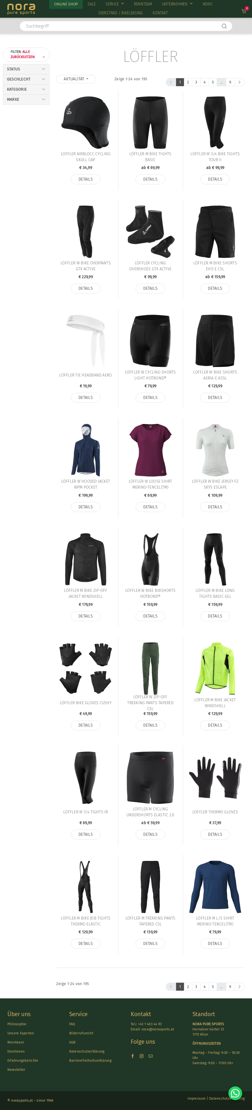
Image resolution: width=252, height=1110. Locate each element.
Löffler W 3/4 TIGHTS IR (85, 812)
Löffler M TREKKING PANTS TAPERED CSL (150, 921)
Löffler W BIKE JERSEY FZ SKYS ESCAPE (215, 484)
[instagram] (141, 1056)
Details (86, 179)
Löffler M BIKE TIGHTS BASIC (150, 157)
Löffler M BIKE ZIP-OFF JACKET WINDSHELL (85, 593)
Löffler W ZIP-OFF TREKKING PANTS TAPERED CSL (150, 702)
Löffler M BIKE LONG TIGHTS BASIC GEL (215, 593)
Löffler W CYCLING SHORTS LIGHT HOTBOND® (150, 375)
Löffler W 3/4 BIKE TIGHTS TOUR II (215, 157)
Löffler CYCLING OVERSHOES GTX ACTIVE (150, 266)
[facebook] (133, 1056)
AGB (72, 1042)
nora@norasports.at (157, 1029)
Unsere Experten (20, 1033)
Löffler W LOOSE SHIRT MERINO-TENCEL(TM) (150, 484)
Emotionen (16, 1051)
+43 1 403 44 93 (150, 1024)
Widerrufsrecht (81, 1033)
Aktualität (74, 79)
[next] (239, 82)
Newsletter (16, 1070)
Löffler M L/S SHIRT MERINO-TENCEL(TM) (215, 921)
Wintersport (18, 136)
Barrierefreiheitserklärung (90, 1061)
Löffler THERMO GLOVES (215, 812)
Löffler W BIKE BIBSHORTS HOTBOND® (150, 593)
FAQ (72, 1024)
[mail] (151, 1056)
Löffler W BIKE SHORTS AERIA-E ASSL (215, 375)
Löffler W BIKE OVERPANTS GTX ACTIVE (86, 266)
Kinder (12, 115)
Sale (11, 79)
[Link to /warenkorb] (243, 11)
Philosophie (17, 1024)
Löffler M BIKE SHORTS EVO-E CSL (215, 266)
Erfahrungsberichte (22, 1061)
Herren (13, 110)
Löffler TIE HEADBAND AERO (85, 375)
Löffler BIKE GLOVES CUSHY (85, 702)
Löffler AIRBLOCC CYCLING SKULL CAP (85, 157)
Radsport (15, 141)
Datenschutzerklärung (87, 1051)
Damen (12, 105)
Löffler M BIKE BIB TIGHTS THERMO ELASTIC (85, 921)
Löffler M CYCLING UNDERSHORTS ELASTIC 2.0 (150, 812)
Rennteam (15, 1042)
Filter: (28, 55)
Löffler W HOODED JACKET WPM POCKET (85, 484)
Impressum (196, 1098)
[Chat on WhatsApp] (235, 1093)
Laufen (13, 146)
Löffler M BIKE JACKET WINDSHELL (215, 703)
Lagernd (14, 85)
